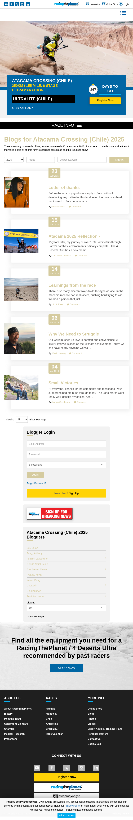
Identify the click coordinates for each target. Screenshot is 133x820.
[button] (28, 54)
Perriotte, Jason (66, 596)
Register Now (105, 100)
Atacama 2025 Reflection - (74, 236)
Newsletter (92, 4)
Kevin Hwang (59, 353)
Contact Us (94, 739)
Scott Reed (57, 304)
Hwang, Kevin (66, 574)
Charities (9, 728)
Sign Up (66, 493)
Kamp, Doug (66, 580)
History (8, 713)
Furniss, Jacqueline (66, 558)
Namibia (50, 708)
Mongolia (51, 713)
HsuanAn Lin (58, 206)
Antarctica (52, 723)
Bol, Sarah (66, 547)
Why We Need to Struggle (73, 334)
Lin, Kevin (66, 585)
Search (119, 159)
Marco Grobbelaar (61, 402)
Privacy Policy (72, 805)
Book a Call (94, 744)
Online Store (109, 4)
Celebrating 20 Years (16, 723)
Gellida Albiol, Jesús (66, 563)
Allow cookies (66, 815)
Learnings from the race (72, 285)
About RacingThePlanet (18, 708)
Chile (49, 718)
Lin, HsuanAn (66, 590)
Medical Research (14, 733)
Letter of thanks (64, 187)
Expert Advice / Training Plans (105, 728)
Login (124, 4)
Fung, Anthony (66, 553)
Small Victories (63, 382)
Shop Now (66, 668)
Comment (75, 206)
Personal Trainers (98, 733)
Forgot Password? (36, 483)
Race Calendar (54, 733)
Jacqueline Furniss (61, 255)
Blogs (91, 713)
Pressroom (10, 739)
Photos (92, 718)
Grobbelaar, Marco (66, 569)
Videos (92, 723)
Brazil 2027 (52, 728)
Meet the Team (12, 718)
